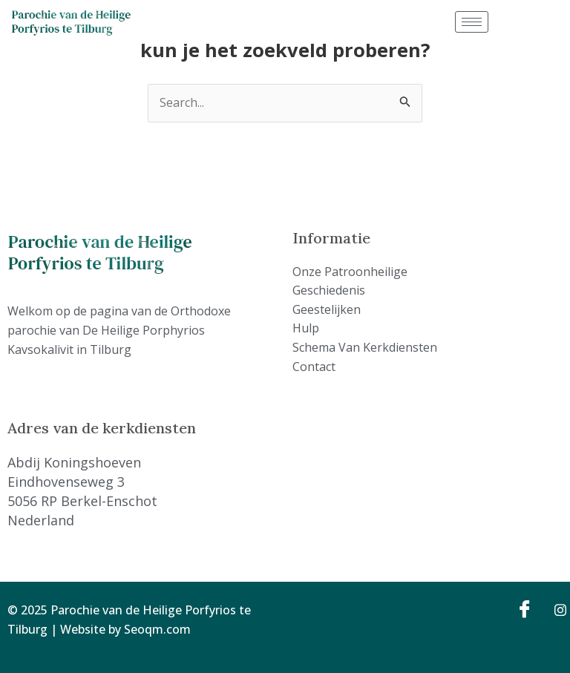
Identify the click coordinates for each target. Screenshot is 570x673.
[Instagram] (555, 608)
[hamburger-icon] (471, 22)
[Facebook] (522, 608)
